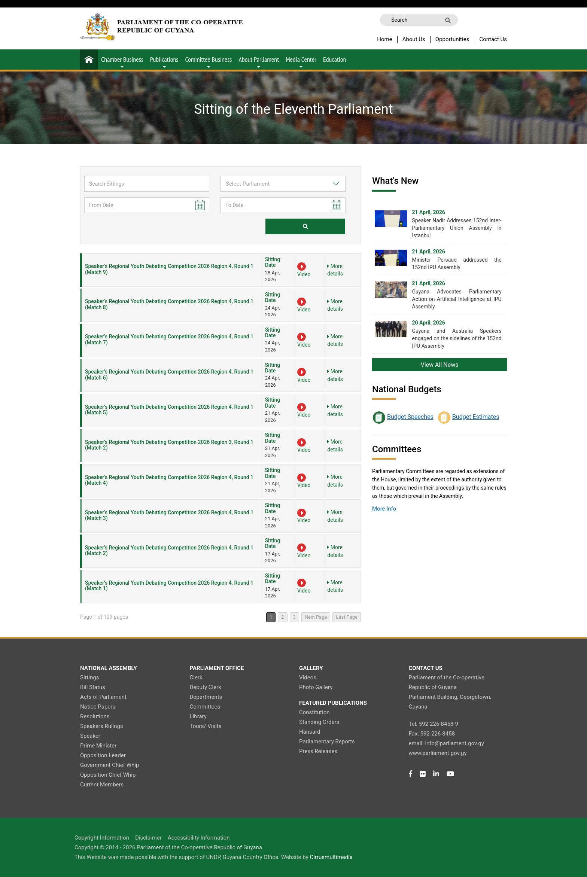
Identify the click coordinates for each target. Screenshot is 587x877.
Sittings (89, 677)
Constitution (314, 712)
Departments (206, 697)
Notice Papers (97, 706)
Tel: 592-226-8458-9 (433, 724)
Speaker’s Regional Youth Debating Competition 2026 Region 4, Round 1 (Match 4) (169, 480)
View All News (440, 364)
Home (384, 39)
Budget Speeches (410, 416)
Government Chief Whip (109, 765)
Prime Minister (98, 745)
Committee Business (208, 61)
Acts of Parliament (103, 697)
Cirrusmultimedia (331, 857)
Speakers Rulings (101, 726)
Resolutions (95, 716)
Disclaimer (148, 837)
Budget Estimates (475, 416)
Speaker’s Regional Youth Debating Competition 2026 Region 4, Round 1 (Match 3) (169, 515)
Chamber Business (122, 61)
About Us (413, 39)
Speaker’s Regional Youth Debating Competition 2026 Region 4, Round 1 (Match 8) (169, 304)
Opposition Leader (103, 755)
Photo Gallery (315, 687)
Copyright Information (101, 837)
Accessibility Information (199, 837)
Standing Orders (319, 722)
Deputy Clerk (205, 687)
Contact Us (493, 39)
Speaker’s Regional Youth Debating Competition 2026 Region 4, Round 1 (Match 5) (169, 409)
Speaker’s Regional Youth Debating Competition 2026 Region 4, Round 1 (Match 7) (169, 339)
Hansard (309, 731)
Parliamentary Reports (327, 741)
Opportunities (452, 39)
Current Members (102, 784)
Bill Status (92, 687)
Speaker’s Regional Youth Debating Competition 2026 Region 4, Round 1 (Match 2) (169, 550)
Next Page (316, 617)
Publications (164, 61)
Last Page (347, 617)
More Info (384, 508)
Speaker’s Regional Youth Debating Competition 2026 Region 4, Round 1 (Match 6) (169, 374)
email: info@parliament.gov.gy (446, 743)
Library (198, 716)
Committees (205, 706)
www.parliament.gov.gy (438, 753)
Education (334, 59)
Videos (307, 677)
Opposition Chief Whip (108, 774)
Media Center (301, 61)
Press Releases (318, 751)
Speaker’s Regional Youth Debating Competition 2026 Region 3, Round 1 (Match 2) (169, 445)
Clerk (196, 677)
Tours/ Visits (206, 726)
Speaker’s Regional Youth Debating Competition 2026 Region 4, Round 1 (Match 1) (169, 585)
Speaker (90, 736)
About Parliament (258, 61)
